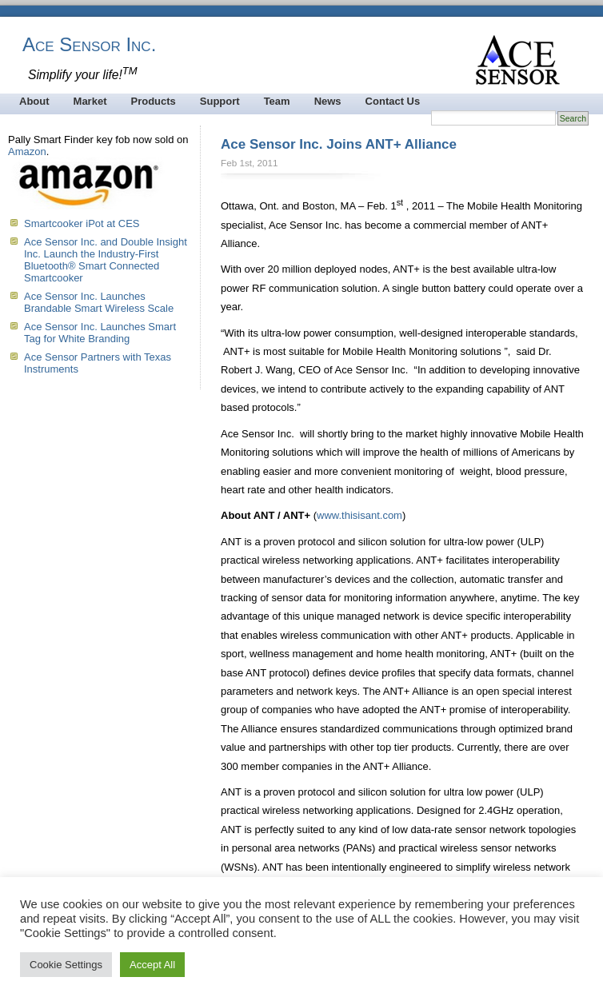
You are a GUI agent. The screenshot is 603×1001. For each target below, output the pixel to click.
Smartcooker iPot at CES (82, 223)
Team (277, 101)
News (327, 101)
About (34, 101)
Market (90, 101)
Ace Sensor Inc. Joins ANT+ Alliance (339, 144)
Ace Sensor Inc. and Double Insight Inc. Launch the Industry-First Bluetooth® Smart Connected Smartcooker (105, 260)
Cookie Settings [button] (66, 965)
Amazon (27, 152)
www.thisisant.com (359, 515)
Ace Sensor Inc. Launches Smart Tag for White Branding (100, 333)
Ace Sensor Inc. (89, 44)
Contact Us (393, 101)
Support (220, 101)
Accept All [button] (152, 965)
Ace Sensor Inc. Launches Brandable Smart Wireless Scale (99, 302)
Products (152, 101)
